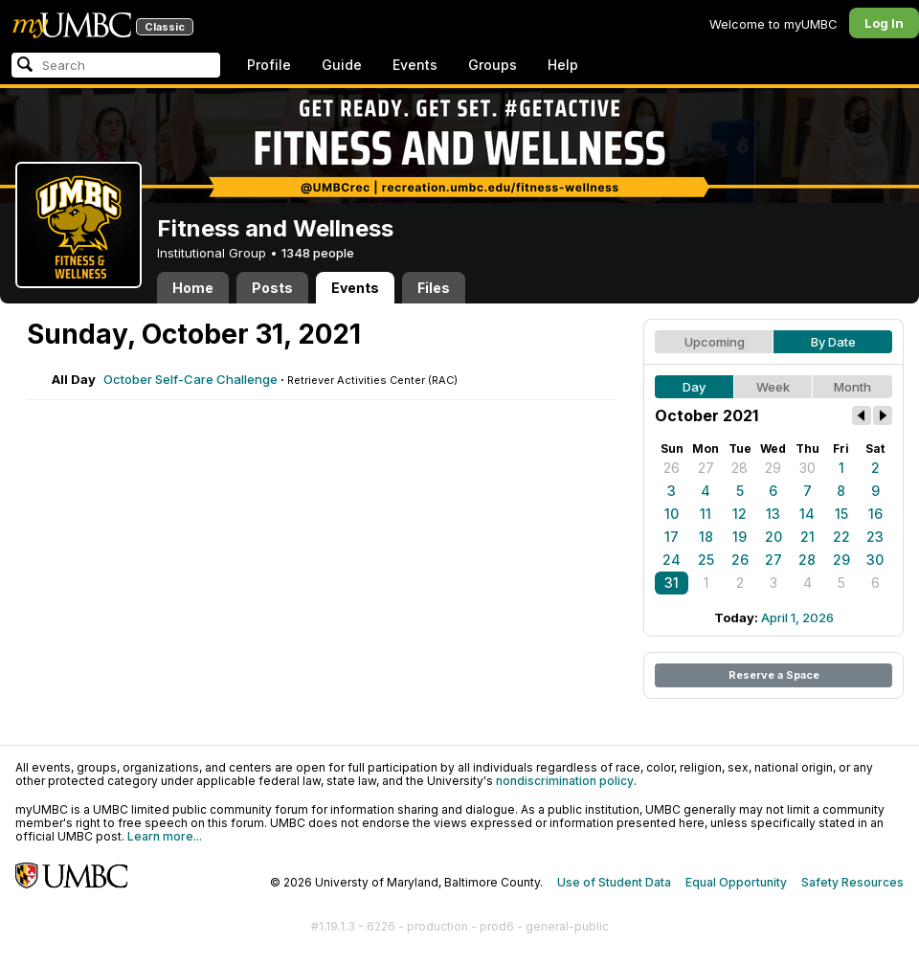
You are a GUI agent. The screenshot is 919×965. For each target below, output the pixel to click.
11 (705, 513)
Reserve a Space (773, 675)
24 (671, 559)
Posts (272, 288)
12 (739, 513)
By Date (833, 341)
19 (739, 536)
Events (414, 64)
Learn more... (164, 836)
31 (671, 582)
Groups (492, 64)
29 (773, 468)
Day (694, 386)
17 (671, 536)
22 (841, 536)
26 (671, 468)
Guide (342, 64)
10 (671, 513)
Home (192, 288)
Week (773, 386)
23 (875, 536)
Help (563, 64)
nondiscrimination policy (565, 781)
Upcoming (714, 341)
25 (706, 559)
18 (706, 536)
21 (807, 536)
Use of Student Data (614, 882)
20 (773, 536)
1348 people (317, 252)
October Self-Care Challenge (190, 379)
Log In (884, 23)
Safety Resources (852, 882)
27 (706, 468)
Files (433, 288)
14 (807, 513)
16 (875, 513)
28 (739, 468)
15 (841, 513)
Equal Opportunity (736, 882)
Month (852, 386)
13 (773, 513)
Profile (269, 64)
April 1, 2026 (797, 617)
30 (807, 468)
